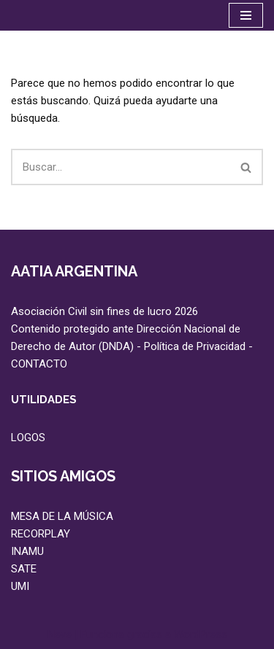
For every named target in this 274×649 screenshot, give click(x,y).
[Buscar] (120, 167)
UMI (20, 586)
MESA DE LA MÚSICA (62, 516)
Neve (59, 634)
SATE (24, 568)
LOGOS (28, 437)
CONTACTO (39, 363)
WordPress (200, 634)
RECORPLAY (40, 533)
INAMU (27, 551)
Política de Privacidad (195, 346)
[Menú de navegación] (246, 15)
